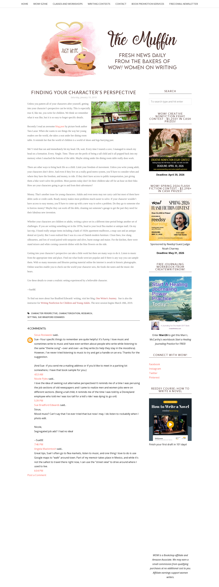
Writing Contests (99, 3)
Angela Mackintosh (45, 448)
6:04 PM (38, 470)
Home (24, 3)
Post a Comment (36, 475)
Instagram (155, 368)
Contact (120, 3)
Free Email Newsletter (183, 3)
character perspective (44, 313)
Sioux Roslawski (43, 335)
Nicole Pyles (41, 378)
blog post (59, 126)
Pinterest (154, 377)
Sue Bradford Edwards (51, 317)
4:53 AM (38, 374)
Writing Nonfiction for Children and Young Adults (65, 303)
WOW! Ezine (40, 3)
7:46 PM (38, 444)
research (86, 313)
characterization (69, 313)
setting (32, 317)
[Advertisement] (170, 499)
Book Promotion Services (148, 3)
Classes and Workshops (68, 3)
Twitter (153, 373)
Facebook (154, 364)
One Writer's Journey (106, 298)
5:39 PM (38, 400)
